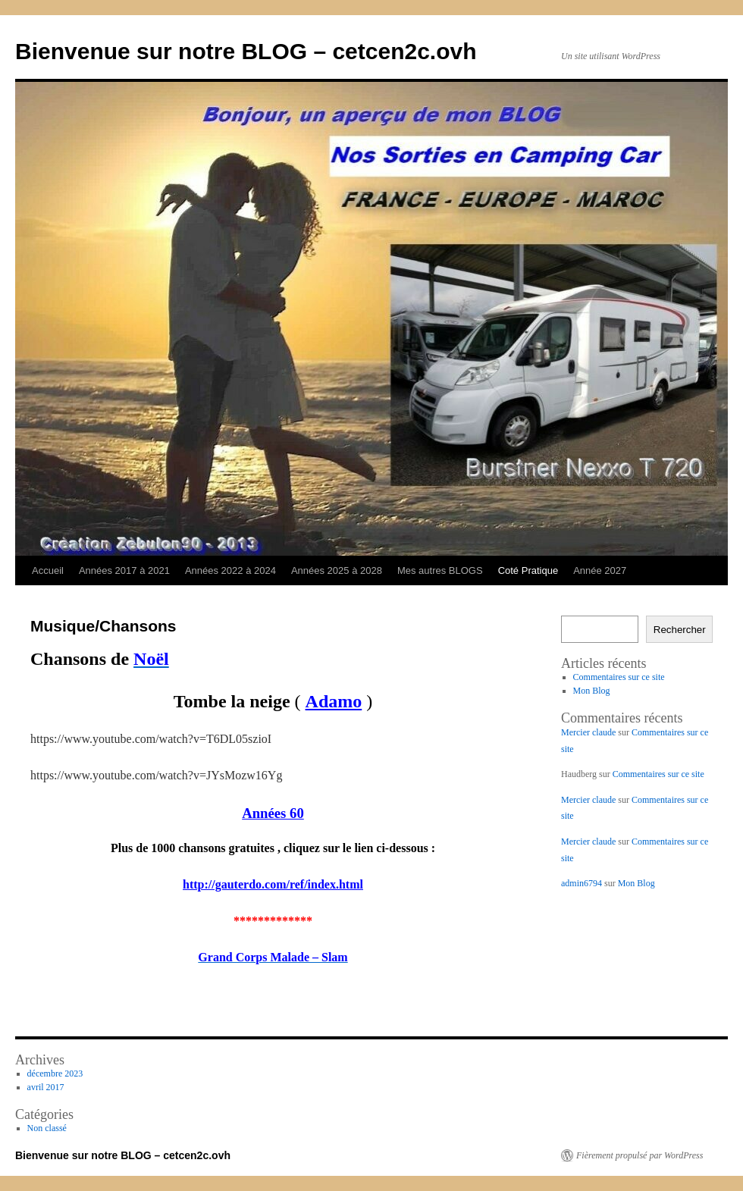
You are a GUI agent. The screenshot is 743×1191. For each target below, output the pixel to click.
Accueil (48, 570)
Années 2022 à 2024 (230, 570)
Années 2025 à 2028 (336, 570)
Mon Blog (591, 690)
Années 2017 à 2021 (124, 570)
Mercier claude (588, 732)
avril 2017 (45, 1087)
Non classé (47, 1128)
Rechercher (680, 629)
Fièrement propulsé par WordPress (639, 1155)
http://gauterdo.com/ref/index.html (273, 884)
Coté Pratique (528, 570)
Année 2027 (599, 570)
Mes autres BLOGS (440, 570)
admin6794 (581, 883)
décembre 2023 (55, 1073)
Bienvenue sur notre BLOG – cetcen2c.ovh (246, 51)
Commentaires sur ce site (619, 677)
